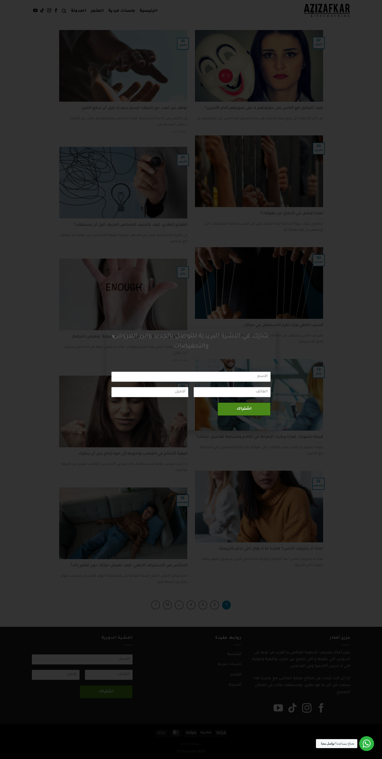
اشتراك (244, 409)
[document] (191, 379)
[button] (113, 336)
